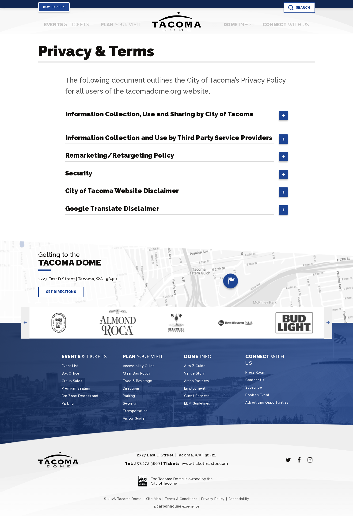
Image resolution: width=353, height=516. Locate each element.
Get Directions (61, 292)
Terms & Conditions (181, 499)
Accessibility (238, 499)
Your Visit (121, 24)
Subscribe (253, 387)
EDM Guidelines (197, 403)
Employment (194, 388)
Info (237, 24)
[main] (176, 136)
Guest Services (197, 396)
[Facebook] (299, 460)
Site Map (153, 499)
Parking (129, 396)
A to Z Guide (194, 366)
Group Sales (72, 381)
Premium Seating (76, 388)
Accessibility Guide (139, 366)
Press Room (255, 372)
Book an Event (257, 395)
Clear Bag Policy (136, 373)
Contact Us (254, 380)
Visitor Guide (133, 418)
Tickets (54, 7)
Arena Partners (196, 381)
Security (130, 403)
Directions (131, 388)
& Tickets (66, 24)
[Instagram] (310, 460)
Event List (70, 366)
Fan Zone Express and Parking (80, 399)
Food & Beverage (137, 381)
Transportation (135, 411)
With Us (285, 24)
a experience (176, 506)
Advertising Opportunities (266, 402)
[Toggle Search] (299, 7)
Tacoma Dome (176, 21)
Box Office (71, 373)
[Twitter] (288, 460)
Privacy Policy (213, 499)
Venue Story (194, 373)
